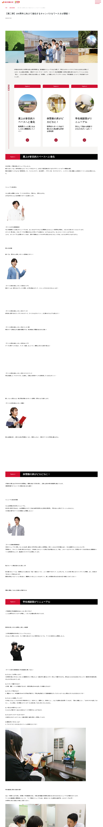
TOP (6, 7)
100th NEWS (12, 7)
